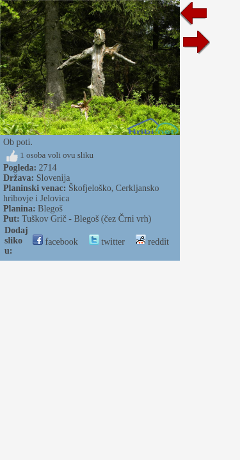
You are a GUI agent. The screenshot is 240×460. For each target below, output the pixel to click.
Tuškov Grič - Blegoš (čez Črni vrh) (86, 219)
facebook (55, 242)
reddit (152, 242)
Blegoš (50, 208)
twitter (107, 242)
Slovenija (53, 178)
